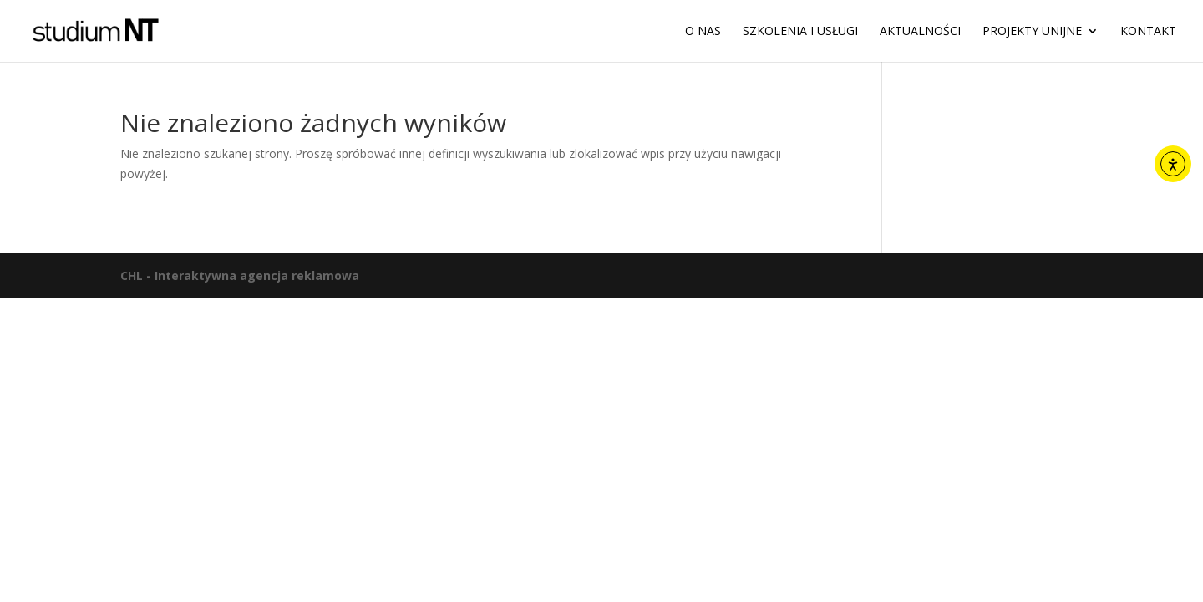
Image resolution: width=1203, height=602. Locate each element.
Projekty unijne (1032, 31)
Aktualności (920, 31)
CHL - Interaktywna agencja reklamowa (239, 275)
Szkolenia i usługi (800, 31)
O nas (703, 31)
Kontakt (1148, 31)
